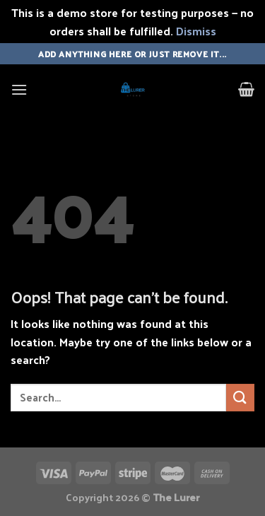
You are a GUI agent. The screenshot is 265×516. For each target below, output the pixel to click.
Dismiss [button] (196, 30)
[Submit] (240, 397)
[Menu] (19, 89)
